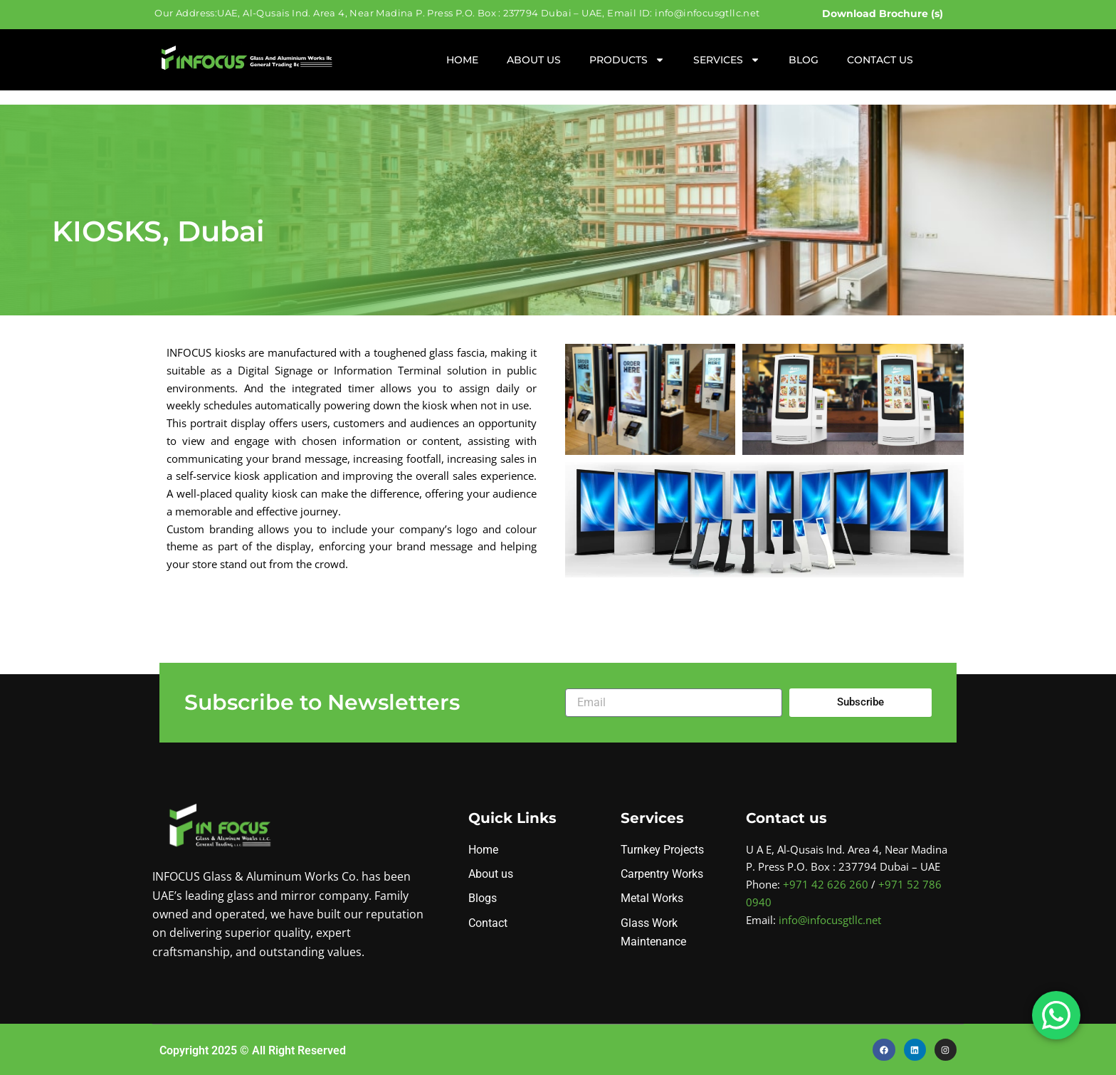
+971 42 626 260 (825, 884)
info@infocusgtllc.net (830, 920)
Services (726, 60)
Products (627, 60)
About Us (534, 59)
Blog (803, 59)
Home (462, 59)
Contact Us (880, 59)
